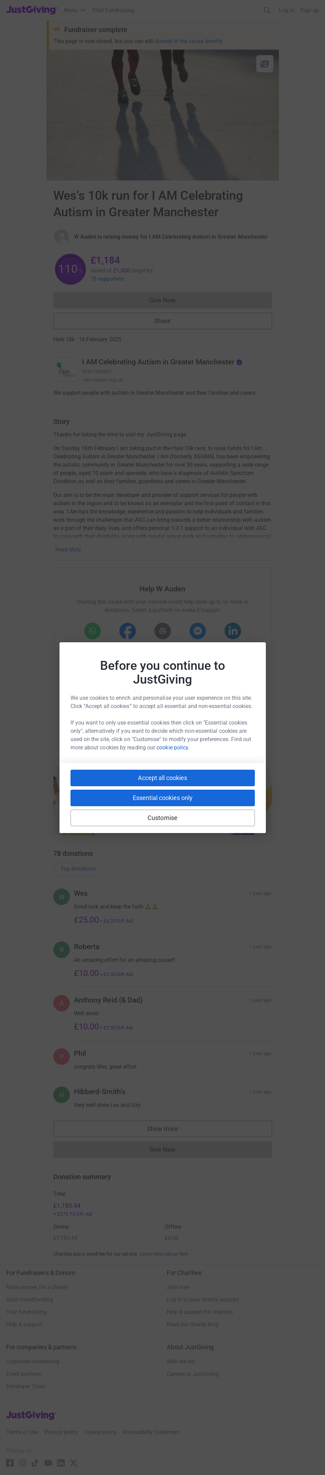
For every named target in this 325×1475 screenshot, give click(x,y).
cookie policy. (172, 747)
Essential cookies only (163, 797)
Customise (162, 817)
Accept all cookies (162, 777)
